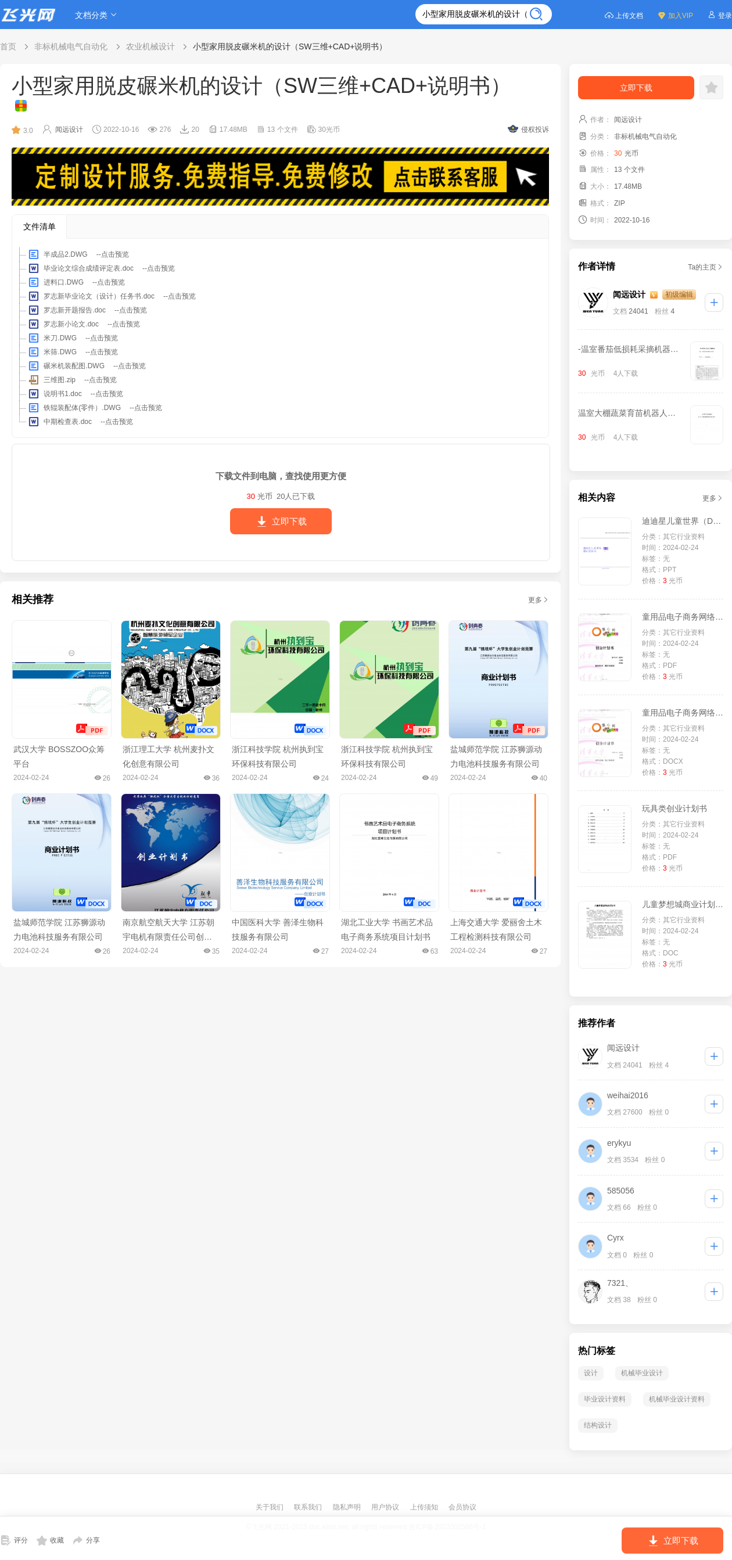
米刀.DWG (72, 338)
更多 (538, 600)
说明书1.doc (75, 394)
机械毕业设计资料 (677, 1399)
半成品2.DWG (78, 254)
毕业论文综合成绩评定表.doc (101, 268)
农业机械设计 (150, 46)
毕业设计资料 (605, 1399)
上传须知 (425, 1507)
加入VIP (675, 15)
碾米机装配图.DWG (86, 366)
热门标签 (596, 1351)
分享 (86, 1540)
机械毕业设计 (642, 1373)
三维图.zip (72, 380)
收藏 (50, 1540)
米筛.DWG (72, 352)
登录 (719, 15)
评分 (14, 1540)
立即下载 (281, 522)
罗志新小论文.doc (83, 324)
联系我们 (309, 1507)
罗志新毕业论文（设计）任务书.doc (111, 296)
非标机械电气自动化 (70, 46)
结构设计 (598, 1425)
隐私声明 (348, 1507)
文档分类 (97, 15)
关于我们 (270, 1507)
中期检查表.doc (80, 422)
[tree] (280, 338)
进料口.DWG (76, 282)
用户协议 (386, 1507)
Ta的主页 (705, 267)
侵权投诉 (528, 129)
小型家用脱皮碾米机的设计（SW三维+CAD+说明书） (290, 46)
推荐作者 (596, 1023)
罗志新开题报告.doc (87, 310)
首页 (8, 46)
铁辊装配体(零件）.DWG (94, 408)
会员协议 (462, 1507)
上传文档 (623, 15)
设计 (591, 1373)
